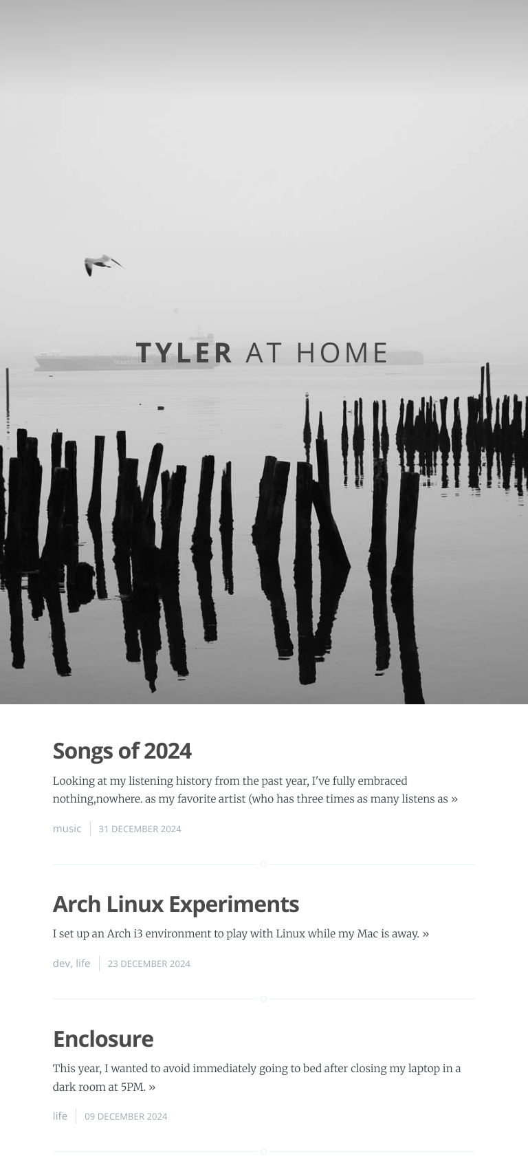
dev (61, 963)
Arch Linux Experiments (176, 904)
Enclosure (103, 1039)
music (67, 829)
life (83, 963)
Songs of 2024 (122, 750)
